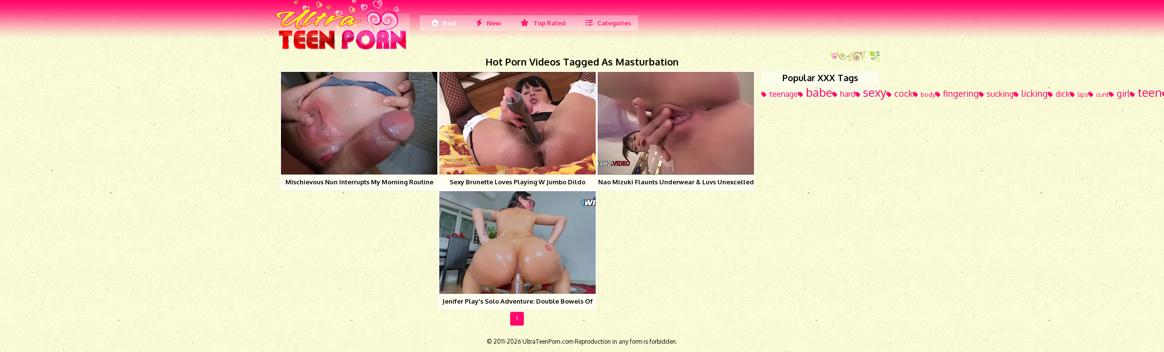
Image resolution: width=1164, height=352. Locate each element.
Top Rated (543, 23)
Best (444, 23)
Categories (608, 23)
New (488, 23)
